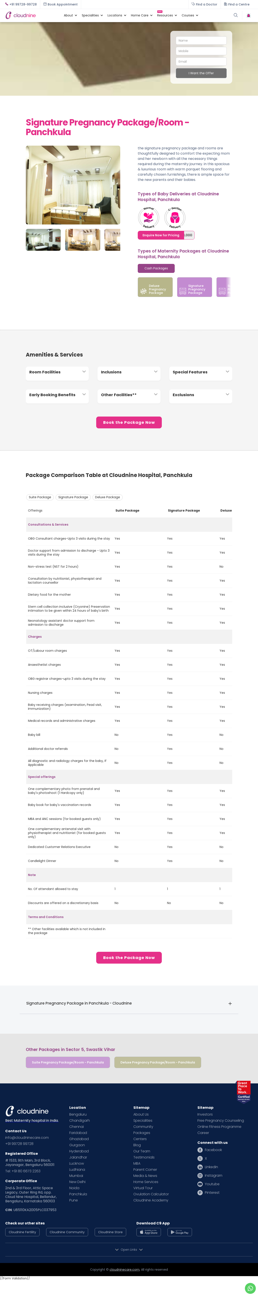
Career (203, 1133)
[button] (68, 15)
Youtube (212, 1184)
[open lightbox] (73, 173)
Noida (74, 1188)
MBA (136, 1164)
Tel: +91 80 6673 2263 (22, 1171)
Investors (205, 1114)
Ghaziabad (79, 1139)
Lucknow (76, 1164)
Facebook (213, 1150)
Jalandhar (78, 1157)
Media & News (145, 1176)
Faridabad (78, 1133)
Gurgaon (77, 1145)
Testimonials (144, 1157)
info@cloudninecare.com (27, 1138)
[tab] (156, 268)
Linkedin (211, 1167)
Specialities (142, 1121)
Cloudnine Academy (150, 1200)
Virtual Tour (143, 1188)
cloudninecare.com (124, 1269)
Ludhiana (77, 1170)
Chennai (76, 1127)
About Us (141, 1114)
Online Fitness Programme (219, 1127)
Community (143, 1127)
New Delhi (77, 1182)
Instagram (213, 1176)
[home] (32, 15)
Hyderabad (79, 1151)
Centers (140, 1139)
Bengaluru (78, 1114)
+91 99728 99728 (19, 1144)
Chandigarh (79, 1121)
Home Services (145, 1182)
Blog (137, 1145)
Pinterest (212, 1193)
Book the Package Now (129, 422)
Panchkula (78, 1194)
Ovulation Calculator (151, 1194)
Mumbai (76, 1176)
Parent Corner (145, 1170)
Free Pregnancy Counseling (220, 1121)
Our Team (141, 1151)
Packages (141, 1133)
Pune (73, 1200)
